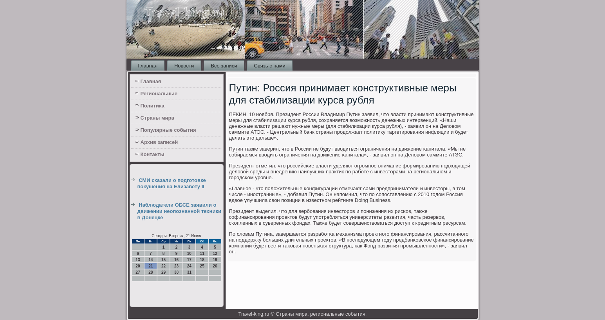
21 (150, 266)
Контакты (152, 154)
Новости (184, 66)
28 (150, 272)
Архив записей (159, 142)
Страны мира (157, 118)
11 (202, 253)
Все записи (224, 66)
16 (176, 260)
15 (163, 260)
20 (137, 266)
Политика (152, 106)
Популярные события (168, 130)
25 (202, 266)
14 (150, 260)
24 (189, 266)
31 (189, 272)
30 (176, 272)
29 (163, 272)
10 (189, 253)
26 (215, 266)
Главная (147, 66)
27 (137, 272)
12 (215, 253)
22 (163, 266)
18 (202, 260)
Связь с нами (269, 66)
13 (137, 260)
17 (189, 260)
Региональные (159, 93)
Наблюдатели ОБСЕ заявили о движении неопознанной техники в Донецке (179, 211)
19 (215, 260)
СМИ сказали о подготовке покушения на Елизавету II (171, 183)
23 (176, 266)
